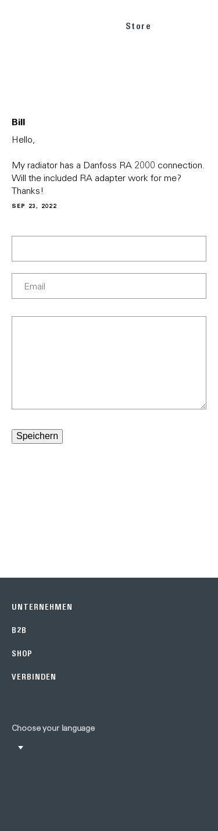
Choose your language (53, 728)
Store (139, 25)
